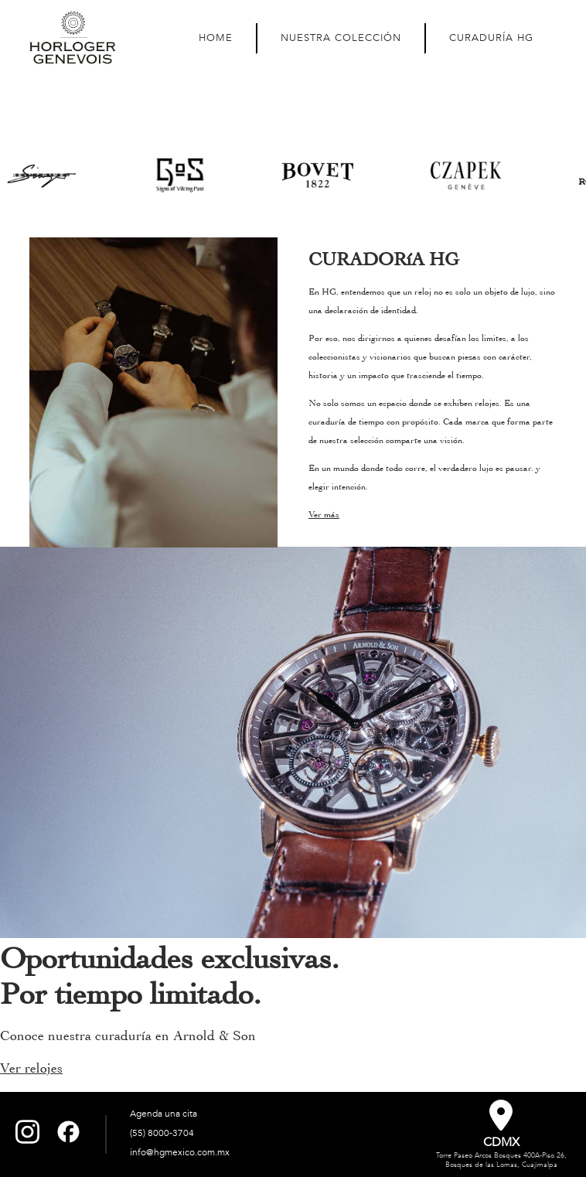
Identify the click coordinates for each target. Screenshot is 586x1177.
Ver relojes (31, 1068)
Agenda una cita (163, 1113)
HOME (216, 38)
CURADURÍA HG (491, 38)
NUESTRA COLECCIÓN (341, 38)
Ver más (323, 514)
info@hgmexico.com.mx (180, 1152)
